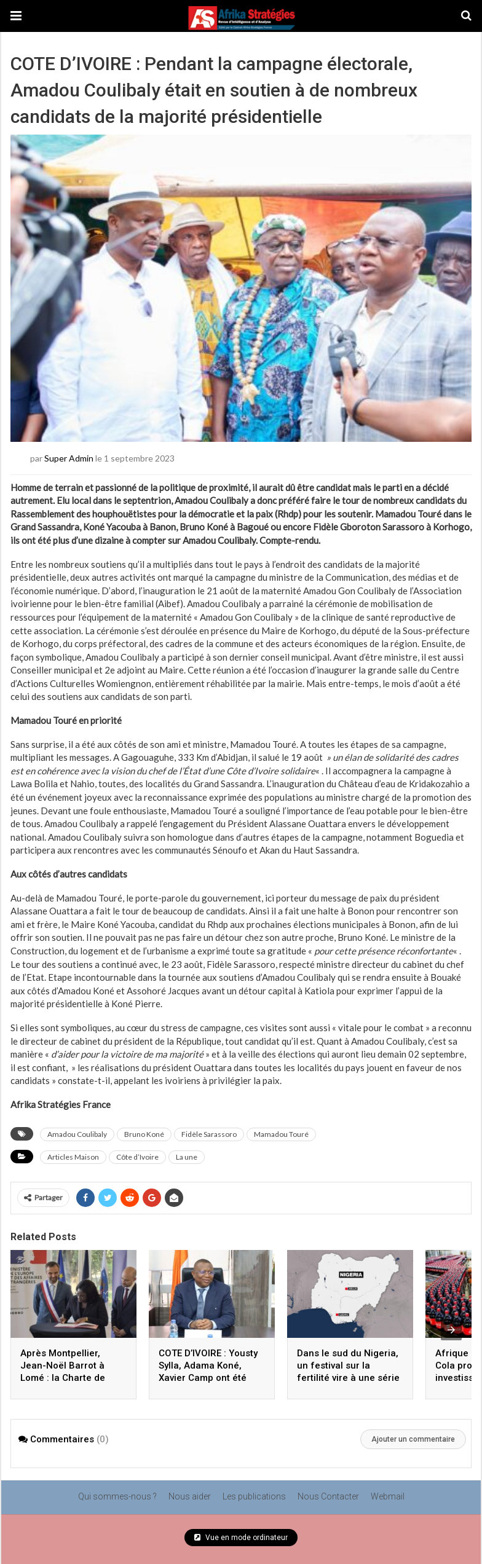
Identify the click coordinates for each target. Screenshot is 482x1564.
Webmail (388, 1496)
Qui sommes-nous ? (117, 1496)
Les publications (254, 1496)
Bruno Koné (144, 1134)
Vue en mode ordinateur (241, 1537)
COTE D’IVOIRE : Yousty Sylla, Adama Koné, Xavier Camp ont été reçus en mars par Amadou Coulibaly (208, 1378)
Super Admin (68, 457)
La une (186, 1156)
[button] (16, 16)
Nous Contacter (328, 1496)
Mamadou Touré (281, 1134)
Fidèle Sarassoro (209, 1134)
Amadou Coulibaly (77, 1134)
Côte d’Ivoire (137, 1156)
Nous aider (189, 1496)
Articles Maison (73, 1156)
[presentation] (451, 1329)
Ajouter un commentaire (413, 1439)
